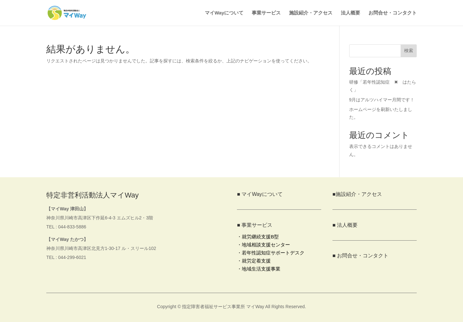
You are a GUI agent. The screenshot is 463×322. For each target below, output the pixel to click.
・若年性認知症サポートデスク (270, 252)
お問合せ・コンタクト (392, 13)
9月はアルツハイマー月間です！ (382, 99)
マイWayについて (224, 13)
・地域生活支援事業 (258, 268)
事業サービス (266, 13)
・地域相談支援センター (263, 244)
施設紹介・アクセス (310, 13)
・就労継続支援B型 (258, 236)
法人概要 (350, 13)
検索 (408, 50)
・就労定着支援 (254, 260)
